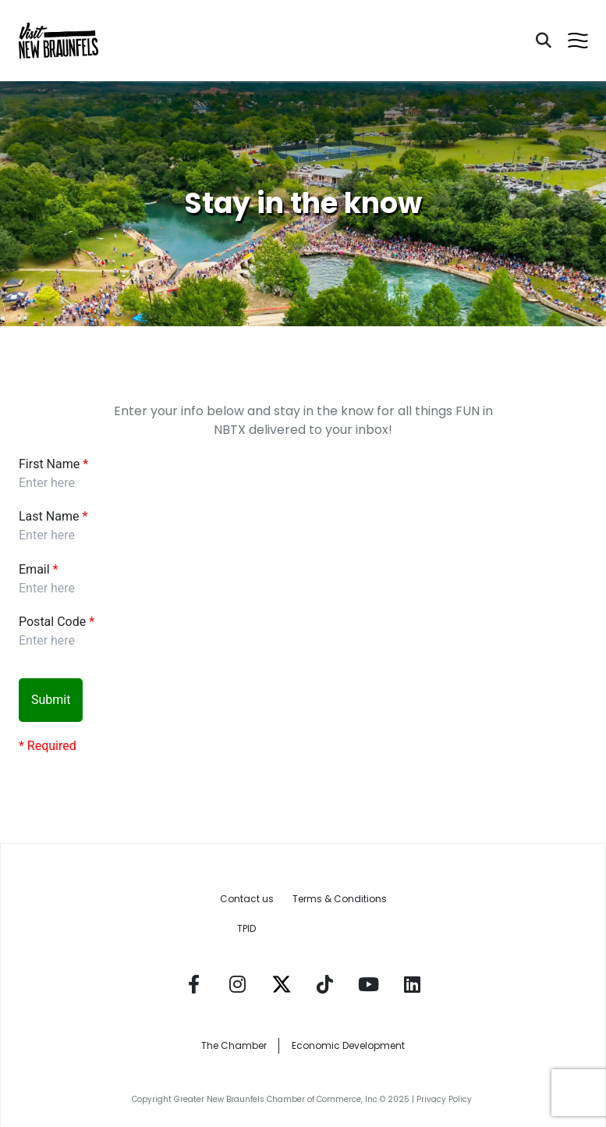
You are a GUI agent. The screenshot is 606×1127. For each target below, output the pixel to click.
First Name (49, 464)
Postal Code (52, 621)
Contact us (247, 898)
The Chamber (234, 1045)
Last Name (49, 516)
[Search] (543, 40)
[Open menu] (578, 40)
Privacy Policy (445, 1099)
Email (34, 569)
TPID (246, 928)
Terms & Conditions (339, 898)
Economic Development (348, 1045)
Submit (50, 699)
